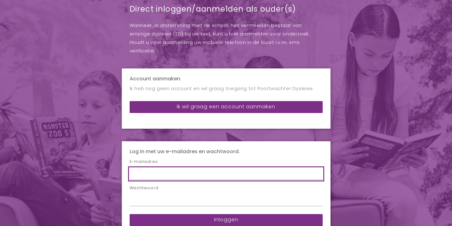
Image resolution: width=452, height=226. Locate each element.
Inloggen (226, 177)
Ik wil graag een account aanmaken (226, 64)
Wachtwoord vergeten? (226, 194)
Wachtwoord (144, 145)
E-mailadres (144, 119)
